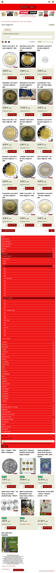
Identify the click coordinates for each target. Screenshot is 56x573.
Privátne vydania (6, 417)
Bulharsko (28, 347)
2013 (5, 305)
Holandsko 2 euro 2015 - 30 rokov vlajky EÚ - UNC (9, 85)
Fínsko (28, 354)
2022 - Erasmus (8, 278)
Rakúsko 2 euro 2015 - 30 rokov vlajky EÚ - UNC (27, 122)
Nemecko (28, 381)
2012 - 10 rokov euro (9, 310)
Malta (28, 376)
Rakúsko (28, 386)
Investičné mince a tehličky (28, 407)
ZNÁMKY (28, 424)
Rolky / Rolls (6, 338)
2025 (5, 271)
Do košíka (12, 77)
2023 (5, 276)
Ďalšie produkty (10, 230)
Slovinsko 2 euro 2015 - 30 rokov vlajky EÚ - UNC (44, 48)
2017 (5, 293)
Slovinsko (28, 391)
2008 (5, 322)
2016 (5, 295)
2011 (5, 313)
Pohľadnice (28, 429)
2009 (5, 317)
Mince (28, 251)
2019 (5, 288)
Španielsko (28, 396)
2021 (5, 283)
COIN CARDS (6, 258)
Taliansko (28, 399)
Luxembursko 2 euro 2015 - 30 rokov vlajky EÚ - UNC (44, 85)
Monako (28, 379)
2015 (5, 300)
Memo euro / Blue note (28, 414)
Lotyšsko (28, 372)
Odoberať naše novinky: (7, 438)
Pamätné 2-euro (28, 256)
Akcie (2, 236)
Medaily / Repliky (28, 427)
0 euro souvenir (28, 412)
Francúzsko (28, 357)
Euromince (28, 254)
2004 (5, 335)
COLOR (4, 261)
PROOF (4, 263)
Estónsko (28, 352)
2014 (5, 303)
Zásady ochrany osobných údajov (9, 566)
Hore (4, 230)
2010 (5, 315)
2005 (5, 332)
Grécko (28, 359)
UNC (29, 266)
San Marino (28, 389)
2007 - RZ (6, 327)
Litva (28, 369)
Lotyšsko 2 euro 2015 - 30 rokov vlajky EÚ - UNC (27, 159)
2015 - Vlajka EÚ (8, 298)
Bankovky (28, 405)
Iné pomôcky (28, 422)
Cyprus (28, 349)
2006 (5, 330)
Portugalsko (28, 384)
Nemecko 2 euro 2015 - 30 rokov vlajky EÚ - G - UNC (44, 122)
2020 (5, 286)
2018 (5, 290)
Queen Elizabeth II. (6, 244)
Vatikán (28, 401)
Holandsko (28, 362)
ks (5, 77)
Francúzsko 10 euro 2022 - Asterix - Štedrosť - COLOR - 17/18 (45, 494)
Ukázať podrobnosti (6, 569)
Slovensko (28, 394)
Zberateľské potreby (28, 419)
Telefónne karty (28, 432)
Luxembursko (28, 374)
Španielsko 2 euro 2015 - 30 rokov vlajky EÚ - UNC (44, 196)
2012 (5, 308)
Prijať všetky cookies (18, 570)
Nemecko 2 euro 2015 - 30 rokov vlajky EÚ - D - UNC (10, 159)
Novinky (28, 249)
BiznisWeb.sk (51, 571)
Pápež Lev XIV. (5, 239)
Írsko (28, 367)
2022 (5, 281)
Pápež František (6, 241)
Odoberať (5, 446)
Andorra (28, 342)
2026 (5, 268)
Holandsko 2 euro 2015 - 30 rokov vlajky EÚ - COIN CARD (28, 85)
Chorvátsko (28, 364)
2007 (5, 325)
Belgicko (28, 344)
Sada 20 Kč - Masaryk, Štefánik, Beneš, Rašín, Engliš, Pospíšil (26, 452)
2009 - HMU (6, 320)
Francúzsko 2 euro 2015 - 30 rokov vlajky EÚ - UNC (10, 196)
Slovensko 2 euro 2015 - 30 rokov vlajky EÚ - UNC (27, 48)
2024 (5, 273)
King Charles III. (5, 246)
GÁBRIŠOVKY (28, 409)
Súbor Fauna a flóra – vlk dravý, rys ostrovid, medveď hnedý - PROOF (10, 494)
